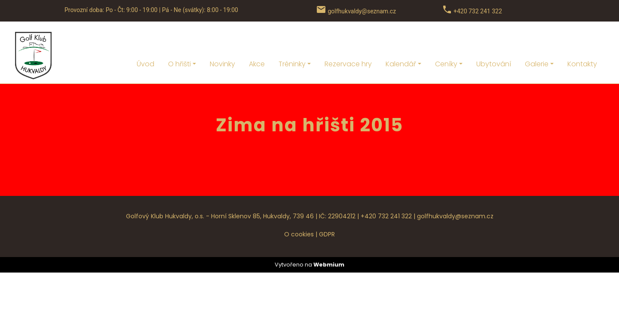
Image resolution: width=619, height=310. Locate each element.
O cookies (299, 211)
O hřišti (179, 41)
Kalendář (401, 41)
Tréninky (292, 41)
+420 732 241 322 (386, 193)
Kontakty (582, 41)
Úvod (145, 41)
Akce (257, 41)
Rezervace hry (348, 41)
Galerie (537, 41)
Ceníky (446, 41)
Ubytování (493, 41)
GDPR (327, 211)
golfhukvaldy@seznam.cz (455, 193)
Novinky (222, 41)
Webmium (328, 241)
